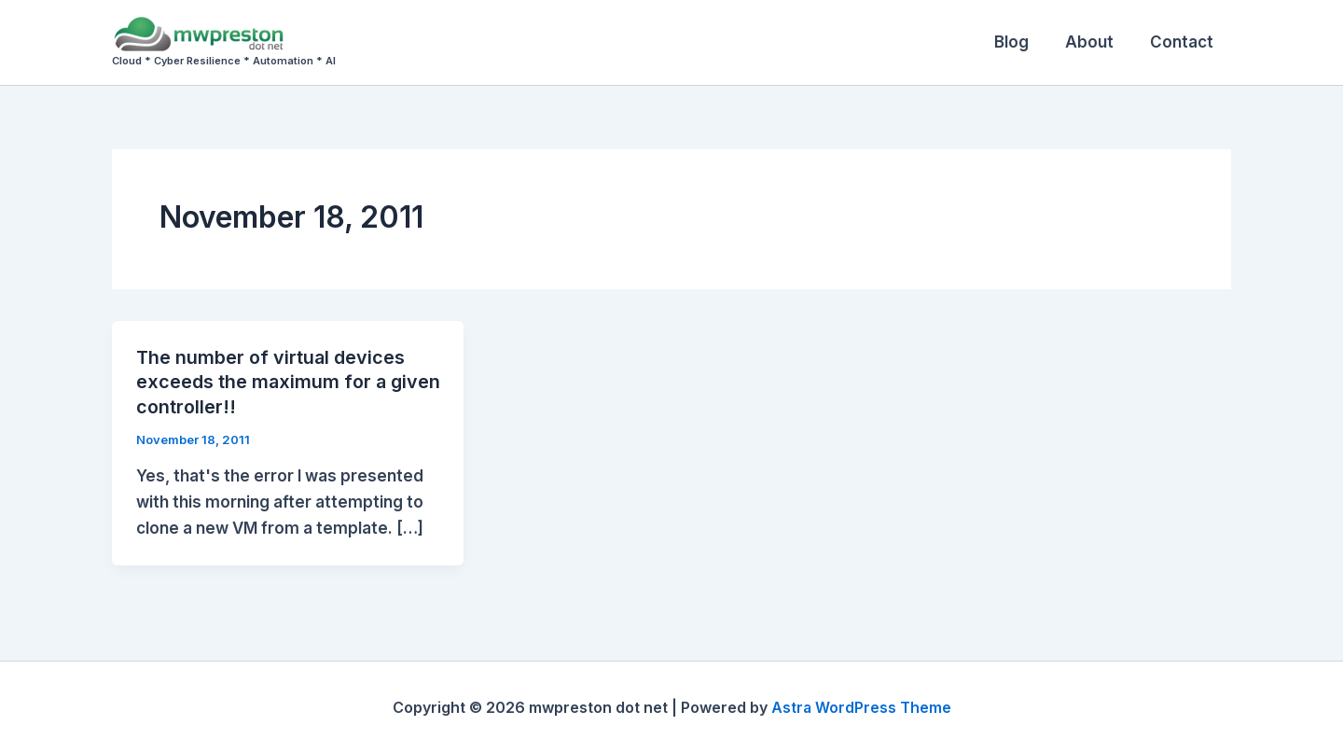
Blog (1022, 42)
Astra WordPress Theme (860, 706)
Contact (1183, 42)
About (1096, 42)
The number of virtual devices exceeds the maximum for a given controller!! (271, 381)
